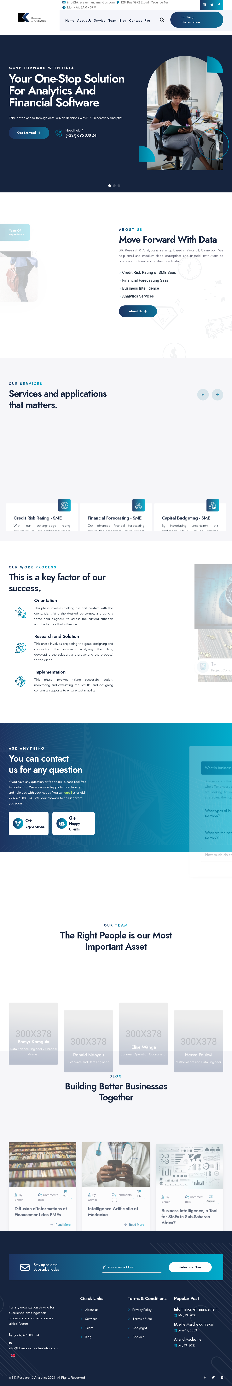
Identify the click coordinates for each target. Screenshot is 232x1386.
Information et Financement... (197, 1309)
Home (69, 20)
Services (91, 1319)
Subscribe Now (190, 1267)
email (68, 792)
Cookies (138, 1337)
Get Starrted (29, 134)
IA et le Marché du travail (193, 1324)
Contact (135, 20)
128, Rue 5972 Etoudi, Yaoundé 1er (142, 2)
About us (91, 1310)
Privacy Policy (142, 1310)
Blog (122, 20)
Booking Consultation (191, 19)
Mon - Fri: (79, 7)
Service (99, 20)
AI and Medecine (187, 1339)
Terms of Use (142, 1319)
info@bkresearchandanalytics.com (88, 2)
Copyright (139, 1328)
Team (112, 20)
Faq (147, 20)
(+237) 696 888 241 (82, 136)
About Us (84, 20)
